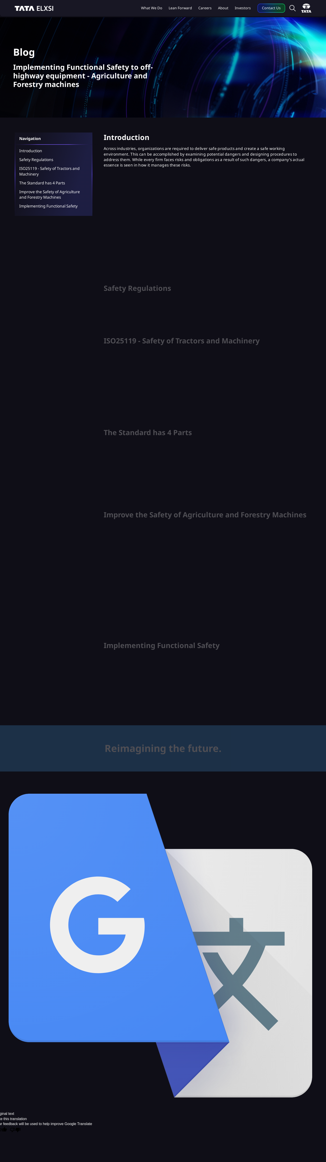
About (223, 7)
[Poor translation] (15, 1130)
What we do (151, 7)
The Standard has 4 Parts (42, 183)
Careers (205, 7)
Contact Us (271, 7)
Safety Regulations (36, 159)
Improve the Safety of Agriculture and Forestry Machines (49, 194)
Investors (243, 7)
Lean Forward (180, 7)
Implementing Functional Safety (48, 206)
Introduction (30, 150)
